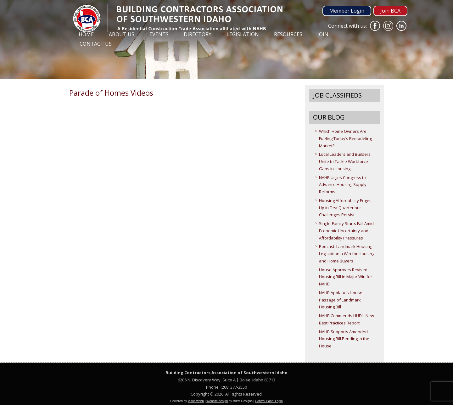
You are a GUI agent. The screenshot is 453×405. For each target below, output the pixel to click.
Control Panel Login (269, 401)
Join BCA (390, 10)
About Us (121, 34)
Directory (197, 34)
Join (322, 34)
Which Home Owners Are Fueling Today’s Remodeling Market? (345, 138)
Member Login (346, 10)
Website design (217, 401)
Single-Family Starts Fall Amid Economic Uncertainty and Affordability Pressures (346, 231)
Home (86, 34)
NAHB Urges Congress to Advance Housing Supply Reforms (342, 185)
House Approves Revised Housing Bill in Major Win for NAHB (345, 277)
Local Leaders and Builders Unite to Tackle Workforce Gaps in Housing (345, 161)
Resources (288, 34)
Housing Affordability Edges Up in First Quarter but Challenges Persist (345, 208)
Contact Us (96, 43)
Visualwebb (196, 401)
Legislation (242, 34)
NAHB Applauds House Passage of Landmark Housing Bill (340, 300)
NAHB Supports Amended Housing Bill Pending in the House (344, 339)
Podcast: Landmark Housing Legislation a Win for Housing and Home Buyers (346, 254)
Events (159, 34)
